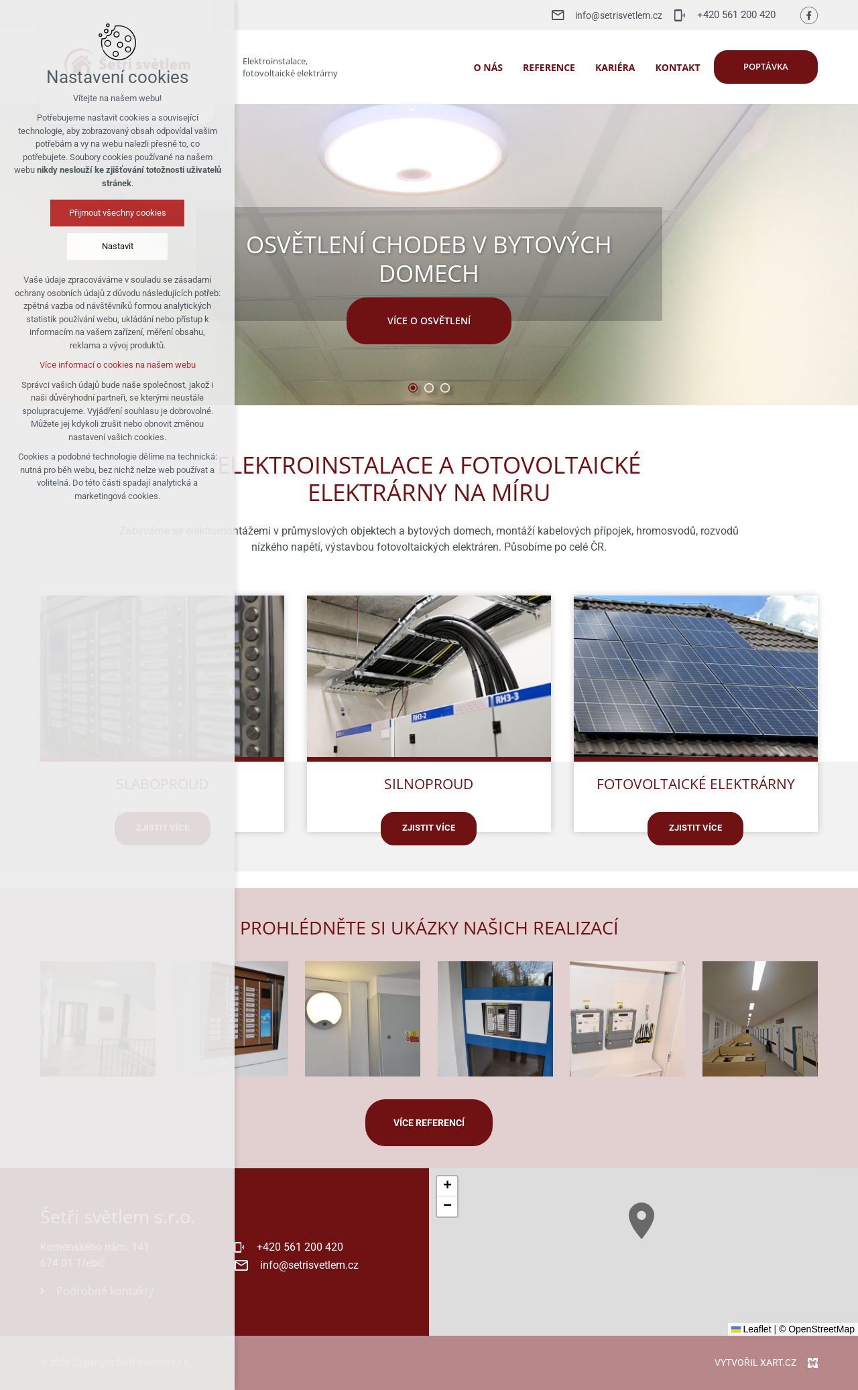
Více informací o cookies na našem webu (83, 365)
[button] (694, 1275)
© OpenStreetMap (817, 1329)
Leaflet (751, 1329)
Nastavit (83, 246)
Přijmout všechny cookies (82, 213)
